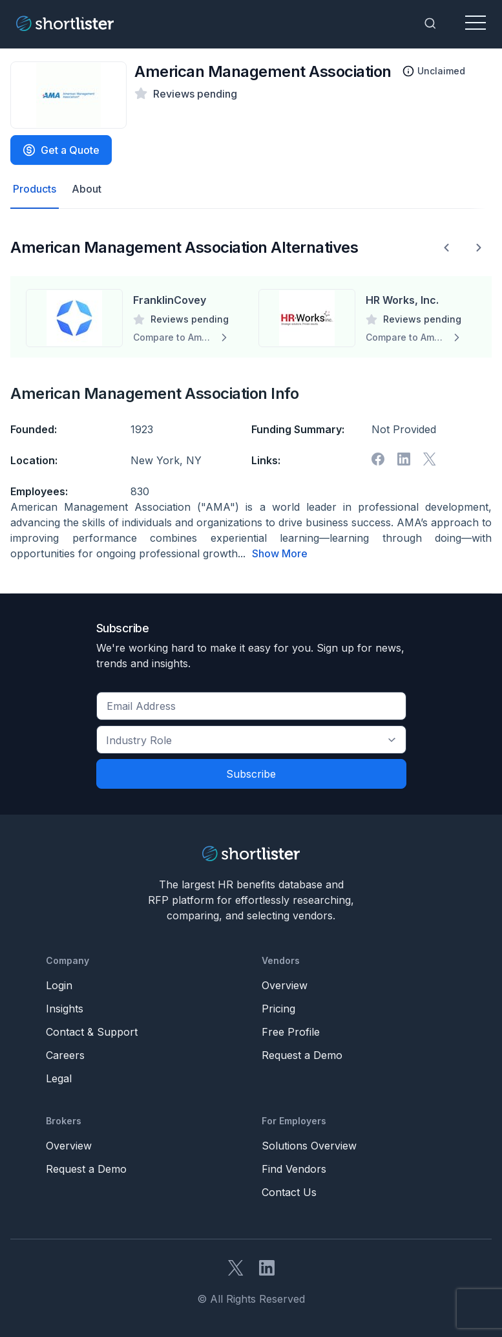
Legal (59, 1077)
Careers (65, 1054)
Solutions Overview (309, 1145)
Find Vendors (294, 1168)
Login (59, 984)
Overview (285, 984)
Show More (280, 553)
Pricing (278, 1007)
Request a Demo (302, 1054)
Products (34, 189)
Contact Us (289, 1191)
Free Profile (291, 1031)
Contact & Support (92, 1031)
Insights (64, 1007)
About (86, 189)
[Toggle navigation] (475, 23)
